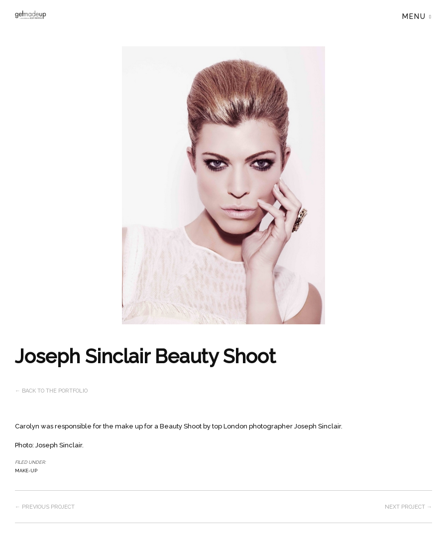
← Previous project (45, 507)
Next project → (408, 507)
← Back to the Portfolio (51, 391)
